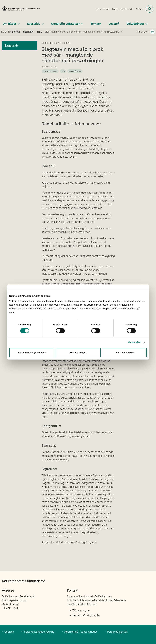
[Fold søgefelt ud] (149, 9)
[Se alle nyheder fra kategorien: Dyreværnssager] (50, 71)
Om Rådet (9, 23)
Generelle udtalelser (65, 23)
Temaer (96, 23)
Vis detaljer (134, 342)
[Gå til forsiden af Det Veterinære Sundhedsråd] (20, 9)
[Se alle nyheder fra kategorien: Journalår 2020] (75, 71)
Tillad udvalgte (78, 352)
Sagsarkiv (33, 23)
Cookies (9, 631)
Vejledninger (135, 23)
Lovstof (113, 23)
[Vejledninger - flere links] (145, 22)
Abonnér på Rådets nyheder (80, 631)
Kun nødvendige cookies (32, 352)
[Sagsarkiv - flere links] (42, 22)
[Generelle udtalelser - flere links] (81, 22)
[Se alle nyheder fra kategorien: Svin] (63, 71)
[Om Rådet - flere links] (18, 22)
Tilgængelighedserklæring (39, 631)
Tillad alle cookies (124, 352)
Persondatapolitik (117, 631)
